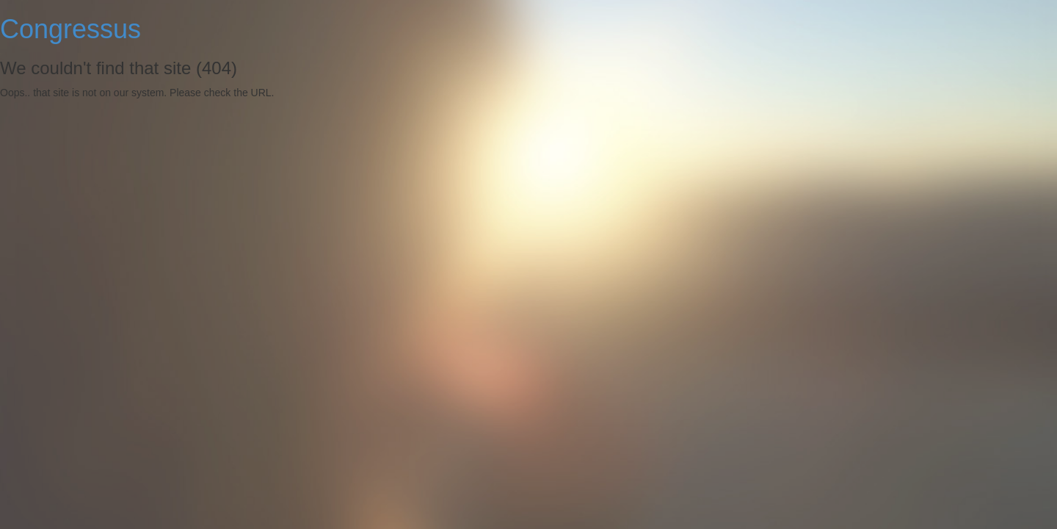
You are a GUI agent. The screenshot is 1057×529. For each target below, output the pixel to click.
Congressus (70, 29)
